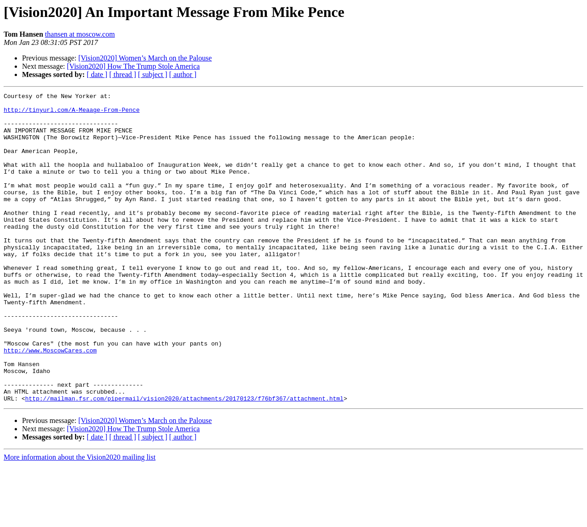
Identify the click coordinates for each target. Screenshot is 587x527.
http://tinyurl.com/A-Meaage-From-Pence (71, 114)
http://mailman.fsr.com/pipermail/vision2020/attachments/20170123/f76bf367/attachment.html (184, 460)
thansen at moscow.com (80, 34)
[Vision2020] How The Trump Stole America (133, 66)
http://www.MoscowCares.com (50, 402)
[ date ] (97, 74)
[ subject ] (152, 74)
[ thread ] (122, 74)
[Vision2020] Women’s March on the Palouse (145, 58)
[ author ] (183, 74)
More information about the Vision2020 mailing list (79, 519)
